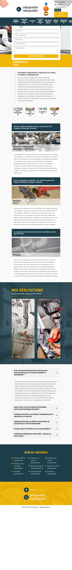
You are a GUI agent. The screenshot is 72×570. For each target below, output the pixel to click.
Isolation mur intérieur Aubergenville (35, 460)
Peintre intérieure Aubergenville (19, 459)
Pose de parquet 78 (55, 21)
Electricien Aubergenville (51, 473)
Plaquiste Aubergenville (18, 473)
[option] (18, 111)
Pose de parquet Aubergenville (36, 473)
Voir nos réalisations (61, 14)
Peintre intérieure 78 (16, 21)
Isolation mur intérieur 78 (40, 21)
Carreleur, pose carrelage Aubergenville (19, 466)
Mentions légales (45, 507)
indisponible (30, 7)
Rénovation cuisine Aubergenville (53, 467)
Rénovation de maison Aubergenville (52, 460)
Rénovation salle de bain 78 (48, 21)
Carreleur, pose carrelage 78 (24, 21)
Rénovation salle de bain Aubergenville (37, 467)
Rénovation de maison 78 (63, 21)
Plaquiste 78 (32, 21)
